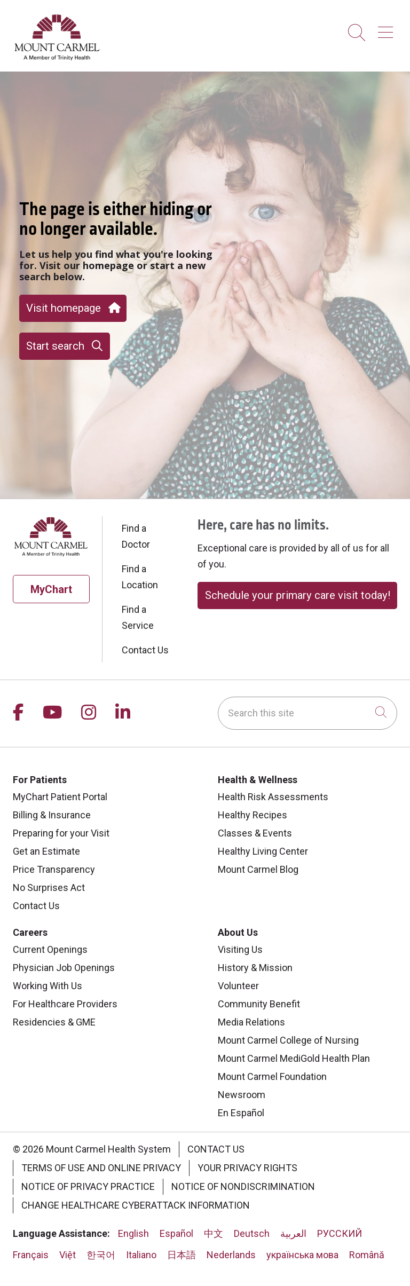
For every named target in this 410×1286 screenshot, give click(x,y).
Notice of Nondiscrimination (243, 1186)
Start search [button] (64, 346)
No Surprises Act (49, 887)
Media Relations (251, 1022)
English (133, 1233)
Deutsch (252, 1233)
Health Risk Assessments (273, 796)
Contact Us (145, 650)
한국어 (100, 1254)
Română (366, 1254)
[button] (387, 28)
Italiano (141, 1254)
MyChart (51, 589)
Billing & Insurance (52, 814)
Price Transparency (54, 869)
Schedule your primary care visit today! (297, 595)
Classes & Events (255, 833)
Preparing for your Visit (61, 833)
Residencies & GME (54, 1022)
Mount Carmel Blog (258, 869)
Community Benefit (259, 1003)
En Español (241, 1112)
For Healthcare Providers (65, 1003)
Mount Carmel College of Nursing (288, 1040)
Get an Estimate (46, 851)
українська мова (302, 1254)
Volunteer (238, 985)
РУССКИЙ (339, 1233)
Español (176, 1233)
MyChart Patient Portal (60, 796)
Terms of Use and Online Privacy (101, 1167)
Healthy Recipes (252, 814)
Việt (67, 1254)
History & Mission (255, 967)
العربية (293, 1233)
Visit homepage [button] (72, 308)
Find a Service (138, 617)
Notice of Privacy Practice (88, 1186)
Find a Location (140, 576)
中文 (213, 1233)
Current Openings (50, 949)
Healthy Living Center (263, 851)
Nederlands (231, 1254)
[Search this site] (307, 713)
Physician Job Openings (64, 967)
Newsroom (241, 1094)
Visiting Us (240, 949)
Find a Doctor (136, 536)
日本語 (181, 1254)
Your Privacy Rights (247, 1167)
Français (31, 1254)
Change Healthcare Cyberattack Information (135, 1205)
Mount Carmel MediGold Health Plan (294, 1058)
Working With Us (47, 985)
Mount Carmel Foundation (272, 1076)
